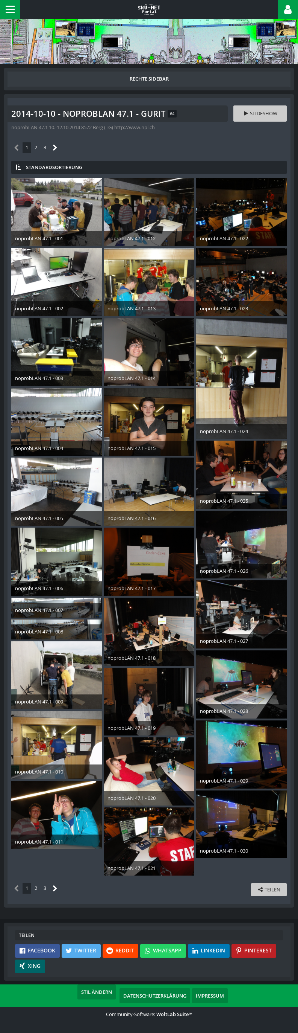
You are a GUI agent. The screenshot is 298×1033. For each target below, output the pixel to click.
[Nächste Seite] (55, 147)
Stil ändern (96, 992)
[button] (10, 9)
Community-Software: (149, 1014)
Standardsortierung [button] (54, 167)
